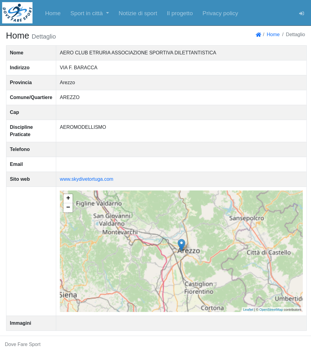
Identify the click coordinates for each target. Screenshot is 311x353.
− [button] (68, 207)
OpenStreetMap (271, 309)
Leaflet (248, 309)
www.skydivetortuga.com (86, 179)
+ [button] (68, 198)
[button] (90, 13)
